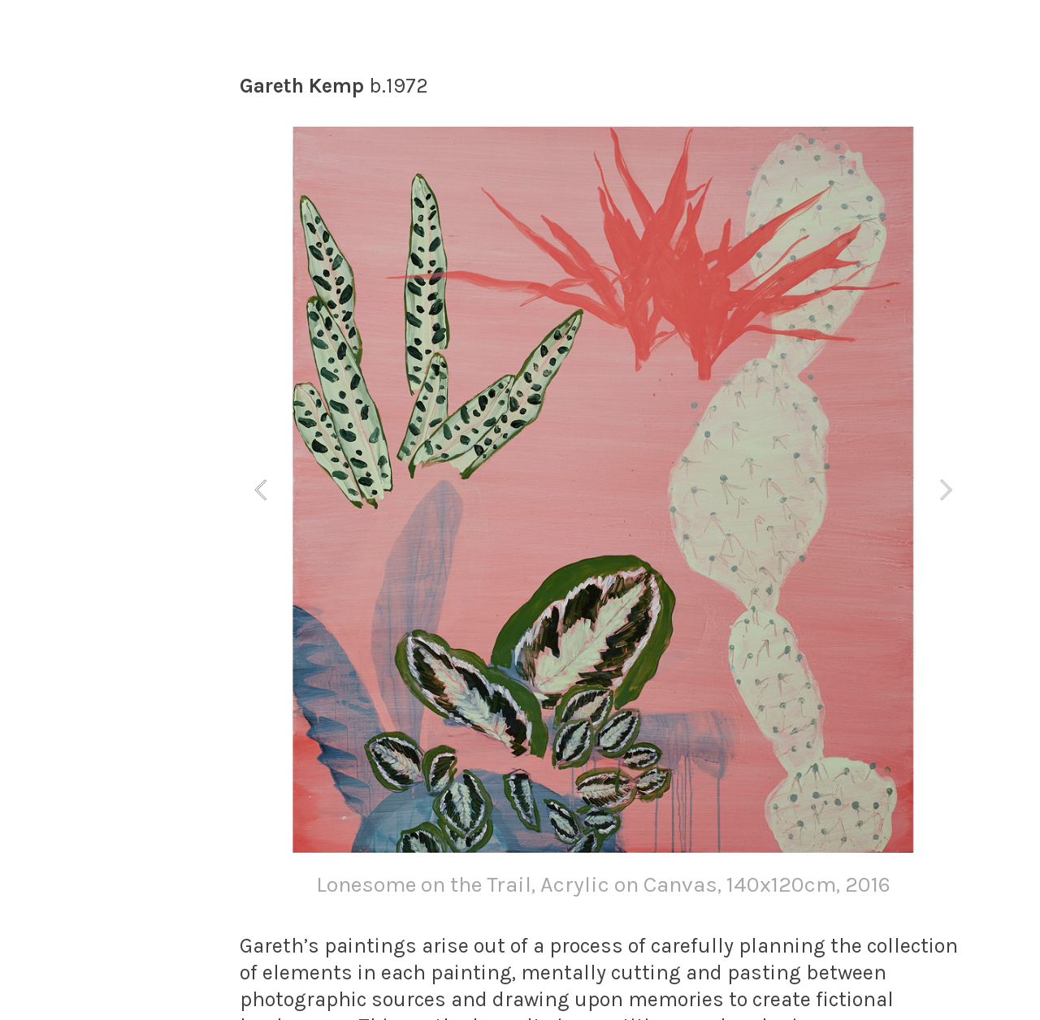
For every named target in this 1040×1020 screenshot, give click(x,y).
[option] (603, 516)
